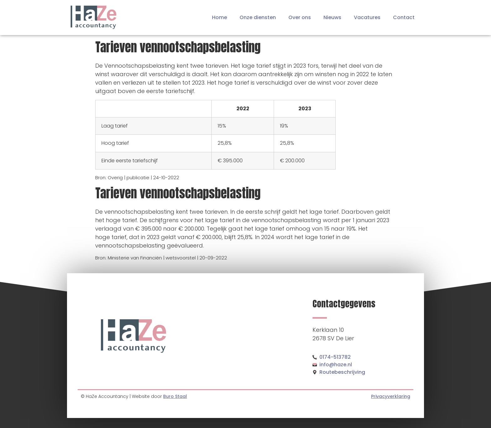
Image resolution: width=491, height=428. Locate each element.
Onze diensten (258, 17)
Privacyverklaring (390, 396)
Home (219, 17)
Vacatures (367, 17)
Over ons (299, 17)
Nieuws (332, 17)
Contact (404, 17)
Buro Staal (175, 396)
